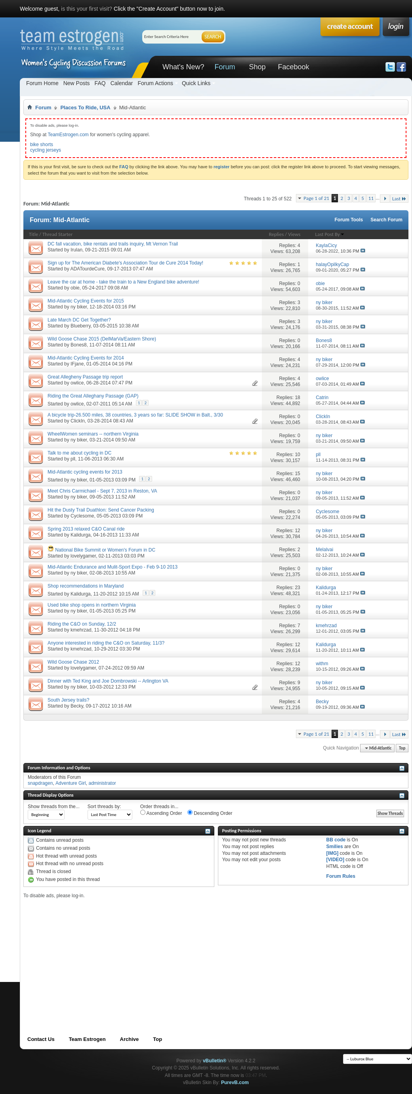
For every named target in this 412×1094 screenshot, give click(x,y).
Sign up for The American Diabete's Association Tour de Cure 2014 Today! (125, 263)
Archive (129, 1039)
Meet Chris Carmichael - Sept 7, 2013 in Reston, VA (102, 491)
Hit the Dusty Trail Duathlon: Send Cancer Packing (101, 510)
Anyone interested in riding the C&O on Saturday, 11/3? (106, 643)
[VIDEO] (335, 859)
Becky (77, 706)
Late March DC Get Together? (79, 320)
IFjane (77, 364)
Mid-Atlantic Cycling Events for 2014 (86, 358)
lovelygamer (83, 556)
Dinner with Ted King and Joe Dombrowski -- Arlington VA (108, 681)
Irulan (76, 250)
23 (297, 587)
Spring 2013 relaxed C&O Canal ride (86, 529)
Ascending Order (161, 813)
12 (297, 530)
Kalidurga (81, 535)
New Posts (76, 83)
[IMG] (332, 853)
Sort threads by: (104, 806)
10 (297, 454)
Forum (224, 67)
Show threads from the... (54, 806)
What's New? (183, 67)
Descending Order (210, 813)
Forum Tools (349, 220)
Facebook (293, 67)
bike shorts (41, 144)
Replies (276, 234)
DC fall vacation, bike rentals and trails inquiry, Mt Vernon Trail (113, 244)
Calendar (122, 83)
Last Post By (330, 234)
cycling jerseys (45, 150)
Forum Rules (340, 876)
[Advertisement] (155, 953)
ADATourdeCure (87, 269)
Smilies (334, 846)
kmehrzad (81, 630)
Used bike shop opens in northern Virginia (92, 605)
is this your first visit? (86, 9)
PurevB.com (235, 1082)
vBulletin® (215, 1061)
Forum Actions (155, 83)
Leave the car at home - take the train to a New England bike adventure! (123, 282)
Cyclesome (82, 516)
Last (399, 199)
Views (294, 234)
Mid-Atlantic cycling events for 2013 (85, 472)
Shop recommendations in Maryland (86, 586)
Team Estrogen (87, 1039)
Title (33, 234)
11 (371, 198)
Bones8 (79, 345)
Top (402, 748)
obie (75, 288)
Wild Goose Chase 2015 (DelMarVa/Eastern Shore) (102, 339)
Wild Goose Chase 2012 (73, 662)
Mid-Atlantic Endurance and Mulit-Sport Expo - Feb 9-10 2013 (112, 567)
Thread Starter (57, 234)
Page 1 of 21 (316, 198)
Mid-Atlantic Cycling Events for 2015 (86, 301)
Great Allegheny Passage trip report (85, 377)
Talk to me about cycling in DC (79, 453)
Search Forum (386, 220)
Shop (257, 67)
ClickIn (78, 421)
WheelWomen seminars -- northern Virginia (93, 434)
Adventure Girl (70, 783)
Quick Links (196, 83)
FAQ (100, 83)
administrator (102, 783)
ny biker (79, 307)
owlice (77, 383)
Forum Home (42, 83)
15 (297, 473)
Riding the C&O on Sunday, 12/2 (82, 624)
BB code (336, 840)
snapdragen (40, 783)
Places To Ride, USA (85, 107)
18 (297, 397)
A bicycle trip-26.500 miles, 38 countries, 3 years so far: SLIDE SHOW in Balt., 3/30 (135, 415)
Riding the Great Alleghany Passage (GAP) (93, 396)
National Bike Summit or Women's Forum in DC (105, 550)
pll (73, 459)
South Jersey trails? (68, 700)
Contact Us (41, 1039)
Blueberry (80, 326)
